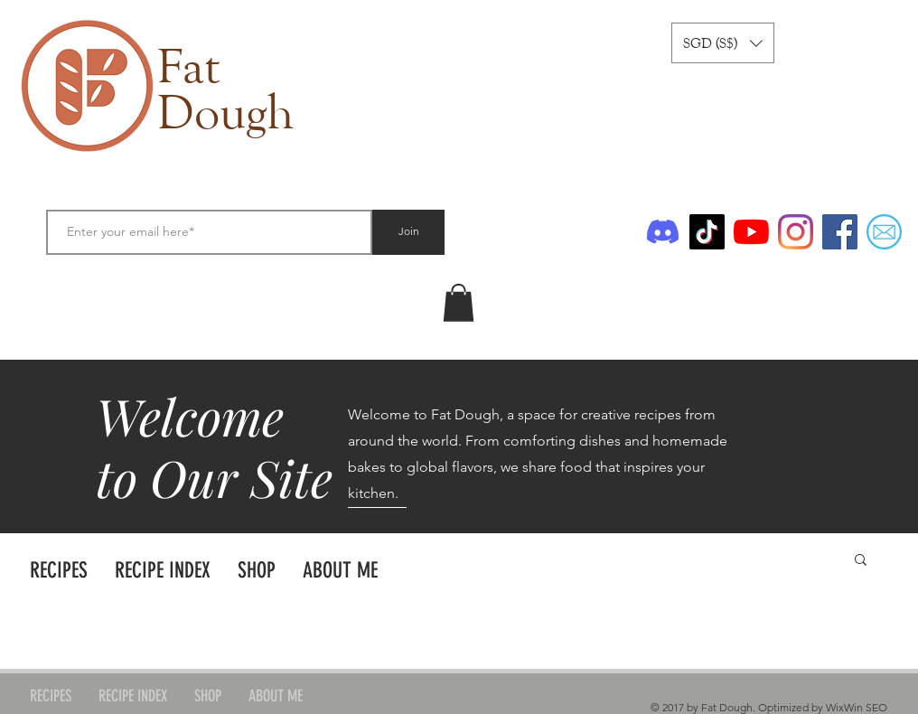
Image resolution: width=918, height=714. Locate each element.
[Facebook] (839, 231)
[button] (722, 43)
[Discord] (662, 231)
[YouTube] (751, 231)
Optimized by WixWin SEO (822, 707)
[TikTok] (707, 231)
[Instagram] (795, 231)
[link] (458, 303)
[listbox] (722, 43)
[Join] (408, 232)
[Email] (884, 231)
